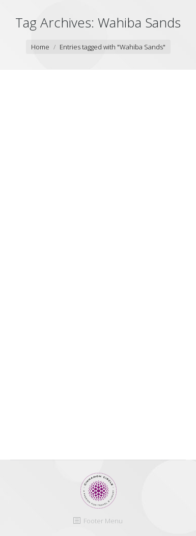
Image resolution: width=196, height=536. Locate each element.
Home (40, 46)
